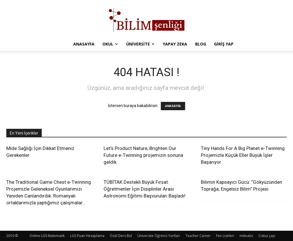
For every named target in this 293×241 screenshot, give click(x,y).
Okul (110, 44)
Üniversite (140, 44)
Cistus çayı (266, 235)
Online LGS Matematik (47, 235)
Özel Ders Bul (121, 235)
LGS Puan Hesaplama (87, 235)
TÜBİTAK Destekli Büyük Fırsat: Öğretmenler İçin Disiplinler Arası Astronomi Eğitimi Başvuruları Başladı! (144, 189)
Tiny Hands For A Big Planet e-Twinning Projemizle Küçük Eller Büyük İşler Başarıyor (243, 155)
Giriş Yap (223, 44)
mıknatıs (246, 235)
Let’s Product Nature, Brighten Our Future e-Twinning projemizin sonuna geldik (143, 155)
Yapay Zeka (175, 44)
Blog (200, 44)
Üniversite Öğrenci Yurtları (158, 235)
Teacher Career (198, 235)
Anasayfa (83, 44)
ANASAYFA (173, 106)
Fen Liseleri (225, 235)
